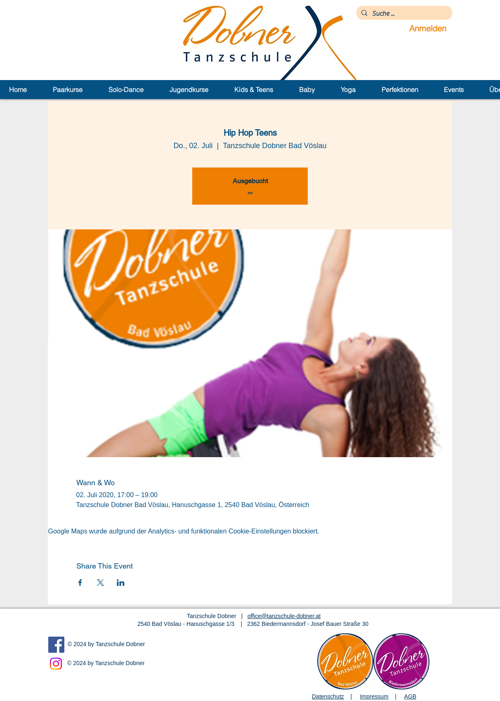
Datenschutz (328, 696)
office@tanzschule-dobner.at (284, 616)
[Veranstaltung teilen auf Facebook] (80, 582)
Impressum (374, 696)
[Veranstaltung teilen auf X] (100, 582)
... (250, 191)
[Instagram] (56, 664)
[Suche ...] (403, 13)
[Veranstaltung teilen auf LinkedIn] (121, 582)
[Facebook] (56, 645)
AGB (410, 696)
